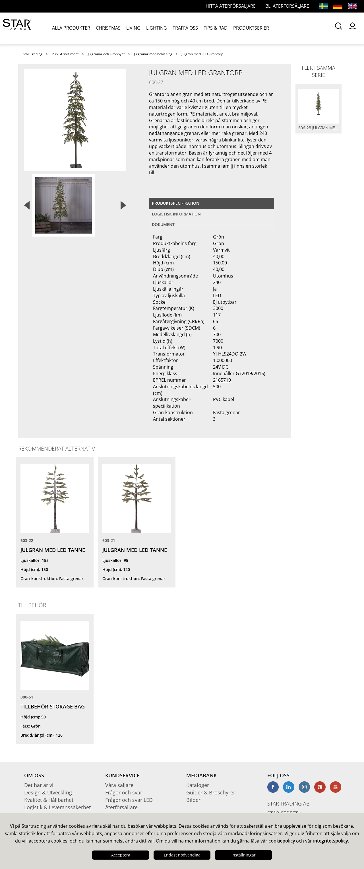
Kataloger (197, 785)
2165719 (222, 380)
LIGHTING (156, 28)
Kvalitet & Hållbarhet (48, 799)
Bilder (193, 799)
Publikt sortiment (65, 54)
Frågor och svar (123, 792)
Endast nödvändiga (182, 855)
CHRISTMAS (108, 28)
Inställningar (243, 855)
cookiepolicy (281, 841)
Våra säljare (119, 785)
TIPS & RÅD (216, 28)
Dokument (163, 224)
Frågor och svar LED (129, 799)
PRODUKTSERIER (251, 28)
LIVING (133, 28)
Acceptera (120, 855)
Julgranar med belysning (153, 54)
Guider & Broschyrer (210, 792)
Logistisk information (176, 214)
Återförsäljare (121, 807)
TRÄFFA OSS (185, 28)
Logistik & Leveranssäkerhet (57, 807)
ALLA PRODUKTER (71, 28)
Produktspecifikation (175, 203)
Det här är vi (38, 785)
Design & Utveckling (48, 792)
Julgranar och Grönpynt (106, 54)
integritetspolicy (330, 841)
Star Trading (32, 54)
